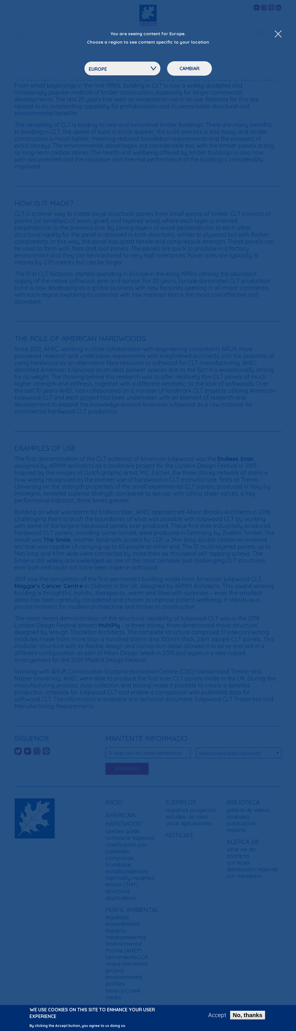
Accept (217, 1016)
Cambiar (189, 68)
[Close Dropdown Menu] (278, 34)
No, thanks (247, 1016)
